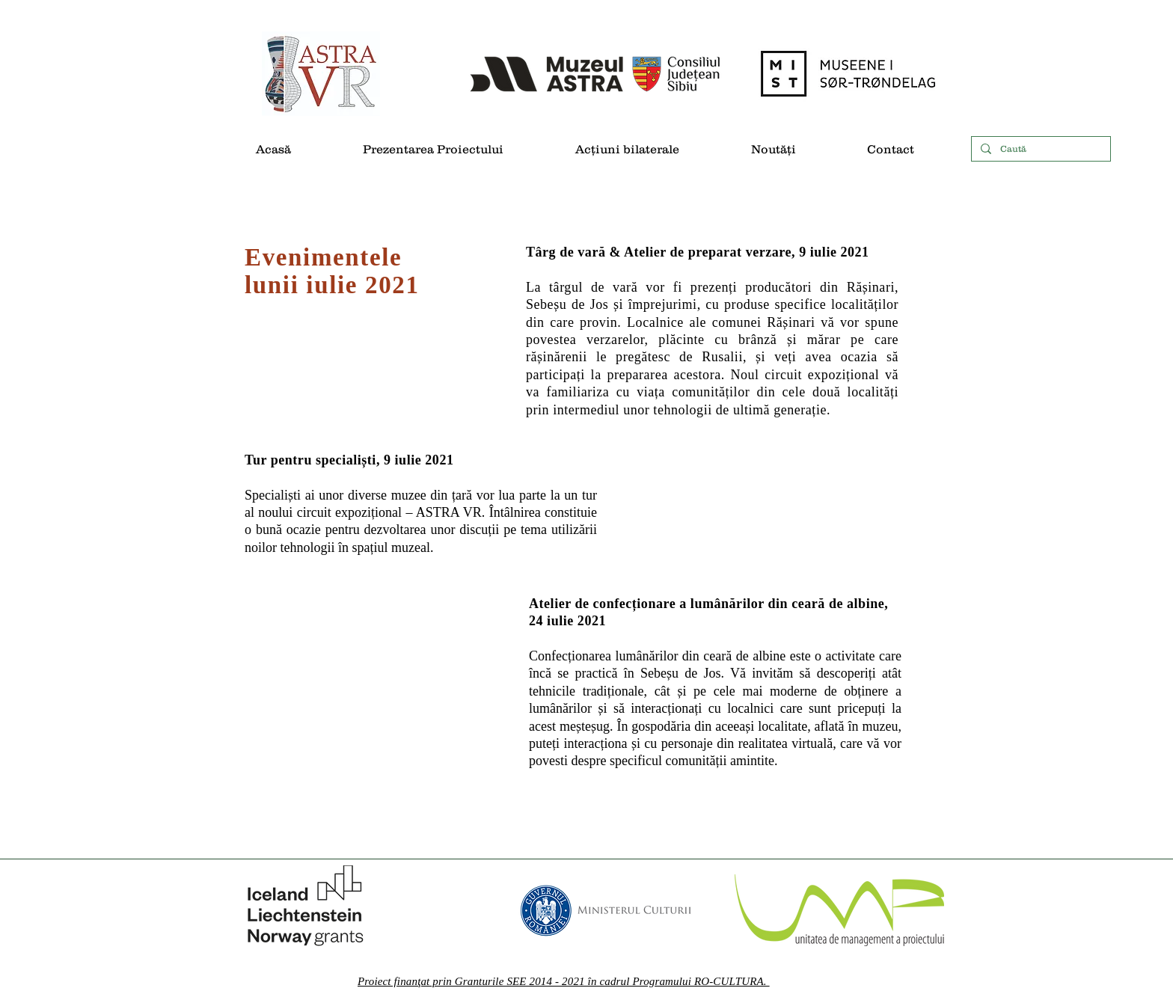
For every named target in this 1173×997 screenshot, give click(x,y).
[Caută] (1039, 149)
